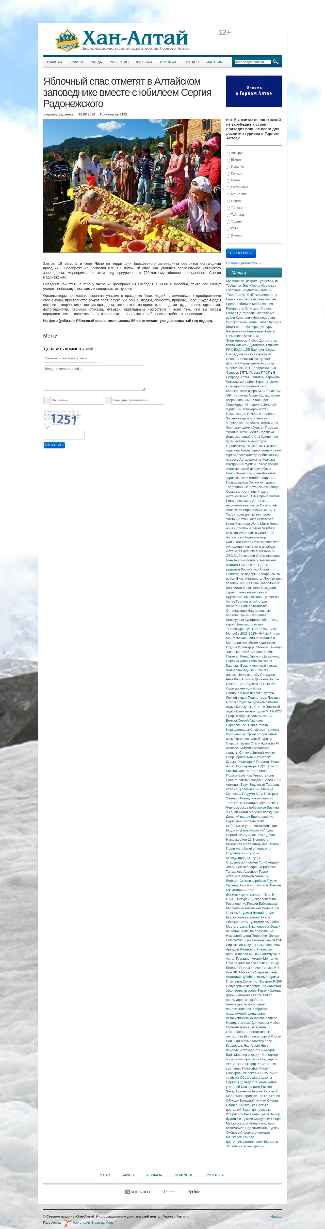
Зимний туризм (263, 752)
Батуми (246, 748)
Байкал (247, 606)
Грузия (272, 881)
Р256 (246, 652)
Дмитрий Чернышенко (243, 363)
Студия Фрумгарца (241, 647)
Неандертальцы (239, 1023)
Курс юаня (244, 317)
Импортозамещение (242, 322)
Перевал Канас (238, 656)
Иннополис (254, 404)
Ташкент (272, 345)
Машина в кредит (248, 1055)
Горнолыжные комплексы (246, 446)
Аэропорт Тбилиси (254, 885)
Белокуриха (235, 620)
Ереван (232, 304)
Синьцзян (267, 675)
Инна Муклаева (238, 523)
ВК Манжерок (248, 409)
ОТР (253, 496)
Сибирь (273, 1100)
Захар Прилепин (239, 1091)
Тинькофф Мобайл (256, 1068)
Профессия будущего (260, 1059)
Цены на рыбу (249, 675)
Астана (259, 299)
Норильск (268, 285)
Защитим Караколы (265, 377)
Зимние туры (257, 441)
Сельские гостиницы (242, 491)
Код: (47, 427)
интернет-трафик (252, 1146)
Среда (96, 62)
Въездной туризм (253, 1100)
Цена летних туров (251, 711)
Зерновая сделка (239, 427)
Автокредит (249, 1050)
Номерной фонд (239, 936)
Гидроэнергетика (239, 775)
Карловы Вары (238, 665)
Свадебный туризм (241, 1105)
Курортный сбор (257, 620)
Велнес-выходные (240, 670)
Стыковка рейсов (253, 881)
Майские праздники (264, 812)
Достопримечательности (245, 894)
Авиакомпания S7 (254, 876)
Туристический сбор (264, 922)
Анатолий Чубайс (239, 977)
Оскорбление (236, 1032)
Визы (240, 578)
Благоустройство (250, 624)
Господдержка (237, 482)
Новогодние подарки (242, 574)
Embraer (232, 881)
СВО (230, 556)
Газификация (236, 414)
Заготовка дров (238, 418)
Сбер (230, 757)
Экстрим (266, 981)
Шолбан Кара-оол (262, 478)
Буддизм (233, 830)
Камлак (248, 1137)
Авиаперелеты (266, 295)
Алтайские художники (258, 643)
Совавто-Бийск (261, 652)
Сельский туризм (262, 482)
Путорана (233, 290)
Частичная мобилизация (245, 331)
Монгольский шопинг (242, 638)
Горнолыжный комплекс (253, 757)
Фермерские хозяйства (243, 688)
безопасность (237, 1004)
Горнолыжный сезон (266, 450)
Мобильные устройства (244, 826)
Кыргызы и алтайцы (260, 546)
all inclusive (267, 684)
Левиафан (251, 867)
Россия (266, 1087)
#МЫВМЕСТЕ (265, 510)
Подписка (266, 432)
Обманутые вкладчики (255, 798)
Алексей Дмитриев (251, 345)
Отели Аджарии (263, 743)
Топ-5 (263, 862)
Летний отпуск (263, 913)
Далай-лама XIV (253, 830)
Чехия (267, 661)
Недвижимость (257, 1128)
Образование (250, 1077)
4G (228, 1146)
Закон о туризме (249, 473)
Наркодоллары (238, 729)
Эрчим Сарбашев (252, 615)
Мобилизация (245, 556)
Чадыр (263, 491)
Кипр (260, 794)
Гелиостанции (263, 775)
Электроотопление (252, 771)
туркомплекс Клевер (242, 455)
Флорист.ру (235, 1114)
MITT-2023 (274, 711)
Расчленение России (242, 903)
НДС (262, 766)
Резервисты (235, 308)
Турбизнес (234, 285)
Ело (267, 894)
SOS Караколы (269, 391)
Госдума (249, 794)
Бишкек (270, 299)
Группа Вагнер (268, 963)
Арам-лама (257, 835)
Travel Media (249, 432)
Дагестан (274, 986)
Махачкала (252, 588)
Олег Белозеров (261, 519)
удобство (256, 1000)
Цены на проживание (257, 931)
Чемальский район (241, 382)
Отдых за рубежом (251, 702)
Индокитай (257, 784)
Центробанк (246, 313)
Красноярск (235, 281)
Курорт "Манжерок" (241, 762)
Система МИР (253, 821)
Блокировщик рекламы (244, 1073)
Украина (232, 885)
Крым (274, 281)
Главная (54, 62)
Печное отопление (261, 414)
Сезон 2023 (272, 780)
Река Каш (233, 679)
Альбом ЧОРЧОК (262, 528)
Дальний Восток (267, 679)
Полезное (184, 1175)
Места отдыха (237, 926)
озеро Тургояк (259, 990)
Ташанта (256, 661)
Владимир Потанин (266, 844)
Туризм (76, 62)
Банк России (236, 560)
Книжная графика (257, 354)
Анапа (265, 917)
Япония (234, 235)
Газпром (251, 281)
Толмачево (234, 871)
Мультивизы (268, 803)
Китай (233, 180)
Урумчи (256, 656)
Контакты (215, 1175)
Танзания (236, 208)
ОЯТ (248, 368)
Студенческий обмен (242, 862)
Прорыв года (236, 716)
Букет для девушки (256, 1109)
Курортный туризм (264, 665)
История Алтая (243, 890)
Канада (234, 173)
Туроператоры (246, 766)
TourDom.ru (235, 803)
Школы (266, 1077)
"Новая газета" (258, 725)
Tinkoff (267, 995)
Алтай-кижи (235, 537)
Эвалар (232, 798)
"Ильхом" (263, 647)
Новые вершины (267, 945)
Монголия (236, 194)
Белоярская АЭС (264, 368)
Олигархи (253, 308)
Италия (232, 789)
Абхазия (232, 922)
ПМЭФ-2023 (235, 940)
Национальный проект (243, 693)
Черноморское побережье (246, 807)
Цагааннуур (271, 656)
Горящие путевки (249, 958)
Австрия (235, 153)
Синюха (245, 752)
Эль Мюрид (252, 285)
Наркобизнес (236, 725)
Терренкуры (235, 629)
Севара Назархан (240, 359)
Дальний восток (238, 816)
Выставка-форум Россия (263, 1036)
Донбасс (253, 560)
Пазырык (271, 794)
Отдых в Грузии (238, 743)
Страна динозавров (241, 963)
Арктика (248, 679)
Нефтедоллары (264, 317)
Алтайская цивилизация (245, 551)
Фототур (241, 990)
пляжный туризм (266, 977)
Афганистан (254, 578)
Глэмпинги (234, 981)
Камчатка (260, 606)
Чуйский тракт (269, 633)
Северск (233, 372)
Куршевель (235, 1045)
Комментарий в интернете (246, 1027)
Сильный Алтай (248, 400)
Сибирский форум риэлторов (248, 1132)
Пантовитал (248, 565)
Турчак (274, 1128)
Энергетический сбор (242, 340)
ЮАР (233, 228)
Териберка (267, 867)
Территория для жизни (244, 514)
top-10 (247, 839)
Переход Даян (237, 661)
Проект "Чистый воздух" (245, 780)
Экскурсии (244, 899)
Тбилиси (245, 304)
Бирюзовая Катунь (240, 945)
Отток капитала (268, 556)
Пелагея (263, 762)
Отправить (54, 445)
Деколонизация (264, 899)
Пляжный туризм (239, 913)
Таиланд (272, 784)
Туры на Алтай (257, 629)
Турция (234, 222)
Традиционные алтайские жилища (252, 487)
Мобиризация (262, 304)
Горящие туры (261, 327)
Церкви (232, 1082)
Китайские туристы (264, 729)
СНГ (251, 295)
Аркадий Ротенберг (241, 949)
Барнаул (258, 350)
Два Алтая (234, 588)
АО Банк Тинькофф (241, 1064)
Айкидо (276, 647)
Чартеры (267, 693)
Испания (235, 167)
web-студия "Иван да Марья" (90, 1222)
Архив (128, 1175)
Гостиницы (250, 336)
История (168, 62)
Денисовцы (261, 1023)
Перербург (260, 936)
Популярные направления (246, 986)
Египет (234, 160)
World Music (260, 523)
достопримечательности (245, 1142)
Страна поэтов (268, 496)
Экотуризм (262, 1119)
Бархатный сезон (239, 299)
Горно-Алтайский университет (249, 849)
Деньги (269, 551)
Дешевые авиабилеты (243, 436)
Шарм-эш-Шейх (238, 327)
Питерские (245, 1119)
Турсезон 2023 (249, 789)
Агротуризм (249, 684)
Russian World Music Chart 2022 (250, 533)
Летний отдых (237, 697)
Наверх (276, 1216)
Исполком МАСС (259, 716)
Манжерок (234, 1137)
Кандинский (250, 290)
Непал (234, 201)
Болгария (251, 803)
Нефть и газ (269, 423)
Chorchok (241, 528)
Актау (244, 922)
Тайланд (235, 215)
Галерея (191, 62)
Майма (275, 1023)
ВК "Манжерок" (245, 972)
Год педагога (248, 1082)
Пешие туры (258, 697)
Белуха (232, 720)
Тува (269, 830)
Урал (230, 990)
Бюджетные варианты (243, 917)
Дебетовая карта (249, 995)
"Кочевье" (234, 652)
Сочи (255, 583)
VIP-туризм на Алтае (242, 395)
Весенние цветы (257, 1114)
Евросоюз (252, 423)
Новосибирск (270, 583)
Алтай (263, 409)
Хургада (275, 322)
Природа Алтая (238, 377)
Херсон (259, 427)
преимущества (237, 1000)
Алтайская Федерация (262, 908)
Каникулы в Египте (251, 707)
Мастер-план (262, 1041)
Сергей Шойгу (237, 835)
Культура (144, 62)
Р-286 (277, 981)
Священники (251, 1087)
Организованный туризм (253, 739)
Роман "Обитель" (265, 1091)
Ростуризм (262, 359)
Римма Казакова (239, 501)
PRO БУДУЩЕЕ (238, 350)
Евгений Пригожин (240, 968)
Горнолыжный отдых (252, 601)
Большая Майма (239, 1041)
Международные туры (243, 858)
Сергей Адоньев (250, 720)
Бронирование (262, 816)
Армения (233, 784)
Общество (119, 62)
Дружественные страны (244, 597)
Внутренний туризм (241, 464)
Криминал (251, 981)
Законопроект (259, 926)
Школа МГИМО (250, 954)
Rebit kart (270, 826)
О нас (105, 1175)
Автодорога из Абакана (257, 459)
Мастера (214, 62)
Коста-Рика (237, 187)
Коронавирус (236, 734)
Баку (244, 784)
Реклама (154, 1175)
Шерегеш (233, 606)
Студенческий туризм (242, 853)
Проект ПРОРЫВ (262, 372)
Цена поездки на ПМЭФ (263, 940)
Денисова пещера (263, 1018)
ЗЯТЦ (244, 372)
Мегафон (271, 1142)
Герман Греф (267, 972)
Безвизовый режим (252, 592)
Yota (235, 1146)
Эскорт (274, 936)
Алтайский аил (238, 496)
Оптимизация (237, 610)
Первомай (234, 821)
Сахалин (233, 684)
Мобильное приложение (245, 1096)
